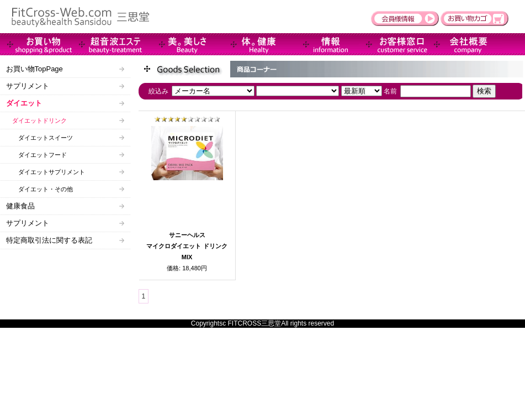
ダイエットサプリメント (45, 172)
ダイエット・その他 (39, 189)
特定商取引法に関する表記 (49, 240)
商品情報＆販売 (36, 44)
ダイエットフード (36, 154)
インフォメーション (323, 44)
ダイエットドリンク (36, 120)
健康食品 (20, 206)
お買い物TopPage (34, 69)
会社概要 (466, 44)
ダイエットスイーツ (39, 137)
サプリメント (27, 86)
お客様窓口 (395, 44)
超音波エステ (108, 44)
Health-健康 (251, 44)
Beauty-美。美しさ (179, 44)
